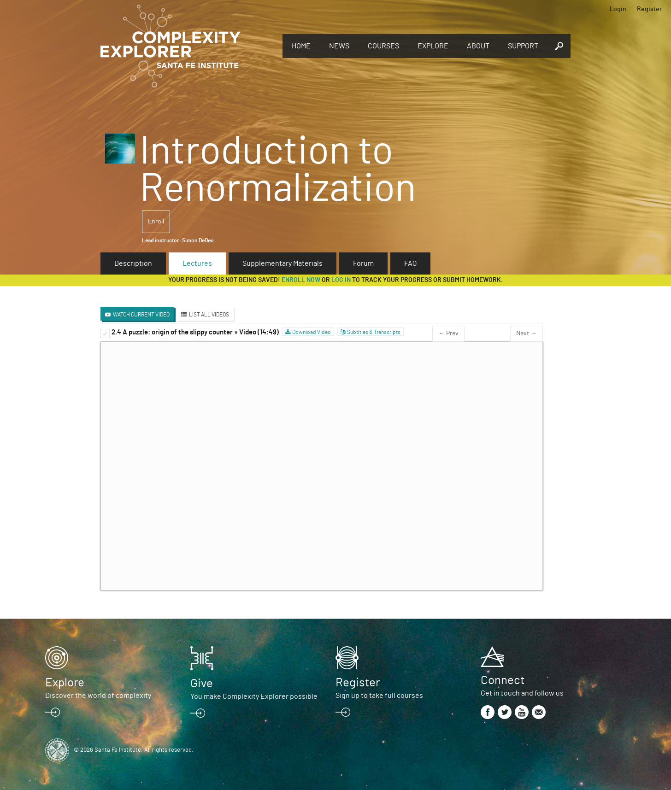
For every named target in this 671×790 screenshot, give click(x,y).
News (339, 46)
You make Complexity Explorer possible (254, 696)
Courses (383, 46)
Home (301, 46)
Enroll (156, 221)
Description (133, 263)
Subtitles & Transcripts (373, 332)
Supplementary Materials (282, 263)
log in (341, 280)
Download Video (311, 332)
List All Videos (209, 314)
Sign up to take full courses (379, 695)
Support (523, 46)
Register (649, 9)
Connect (502, 680)
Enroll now (301, 280)
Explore (433, 46)
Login (618, 9)
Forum (363, 263)
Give (201, 684)
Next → (526, 333)
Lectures (197, 263)
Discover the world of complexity (98, 695)
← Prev (448, 333)
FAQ (410, 263)
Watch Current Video (141, 314)
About (478, 46)
